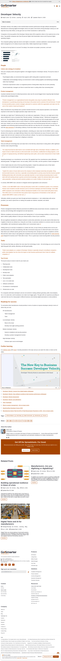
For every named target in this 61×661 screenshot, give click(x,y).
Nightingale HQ (4, 615)
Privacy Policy (4, 628)
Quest (14, 350)
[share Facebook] (13, 421)
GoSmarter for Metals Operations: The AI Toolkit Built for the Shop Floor (13, 643)
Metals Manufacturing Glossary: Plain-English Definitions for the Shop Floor (38, 645)
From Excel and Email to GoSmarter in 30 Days (40, 641)
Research (44, 415)
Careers (2, 618)
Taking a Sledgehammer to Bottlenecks (20, 1)
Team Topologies (7, 402)
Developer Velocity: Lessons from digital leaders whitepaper (18, 391)
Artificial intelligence (10, 415)
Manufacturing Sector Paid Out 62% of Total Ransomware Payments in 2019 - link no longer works (28, 411)
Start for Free (26, 450)
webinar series (7, 350)
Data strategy (19, 415)
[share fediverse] (16, 421)
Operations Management (36, 578)
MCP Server (34, 603)
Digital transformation (28, 415)
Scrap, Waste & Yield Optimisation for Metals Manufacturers (38, 650)
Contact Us (3, 626)
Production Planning (35, 580)
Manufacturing (37, 415)
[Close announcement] (59, 1)
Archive (44, 471)
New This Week (3, 591)
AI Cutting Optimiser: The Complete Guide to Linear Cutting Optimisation (13, 639)
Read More (4, 499)
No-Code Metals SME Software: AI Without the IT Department (37, 648)
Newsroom (3, 620)
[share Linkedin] (19, 421)
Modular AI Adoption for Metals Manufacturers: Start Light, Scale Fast (13, 648)
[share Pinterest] (22, 421)
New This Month (4, 593)
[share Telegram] (28, 421)
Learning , (22, 526)
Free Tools (33, 563)
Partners (2, 622)
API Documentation (35, 601)
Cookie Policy (3, 630)
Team (2, 611)
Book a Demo (35, 450)
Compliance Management (36, 571)
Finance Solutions (34, 573)
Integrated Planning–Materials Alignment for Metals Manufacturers (12, 645)
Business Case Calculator (36, 591)
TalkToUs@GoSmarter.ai (9, 559)
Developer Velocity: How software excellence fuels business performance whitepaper (24, 394)
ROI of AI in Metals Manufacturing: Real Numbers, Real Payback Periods (13, 650)
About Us (3, 609)
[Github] (8, 437)
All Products (33, 554)
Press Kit (3, 633)
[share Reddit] (25, 421)
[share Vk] (31, 421)
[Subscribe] (28, 572)
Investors (3, 624)
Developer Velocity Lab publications (12, 399)
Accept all (56, 656)
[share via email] (10, 421)
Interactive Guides (35, 593)
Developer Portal (34, 599)
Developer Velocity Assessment (11, 397)
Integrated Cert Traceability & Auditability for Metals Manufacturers (39, 643)
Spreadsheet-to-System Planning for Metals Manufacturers (32, 652)
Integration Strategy (34, 597)
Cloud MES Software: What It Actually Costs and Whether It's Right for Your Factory (15, 641)
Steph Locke (5, 17)
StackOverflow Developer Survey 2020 (13, 408)
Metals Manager (34, 561)
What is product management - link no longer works (16, 405)
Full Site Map (3, 595)
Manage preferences (47, 656)
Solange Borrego (6, 526)
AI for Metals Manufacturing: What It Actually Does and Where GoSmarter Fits (41, 639)
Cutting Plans (34, 556)
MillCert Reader (34, 559)
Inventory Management (35, 575)
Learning (19, 17)
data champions (10, 127)
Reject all (39, 656)
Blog (18, 488)
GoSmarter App (34, 565)
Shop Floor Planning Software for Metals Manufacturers (10, 652)
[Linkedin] (6, 437)
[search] (55, 6)
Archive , (14, 17)
